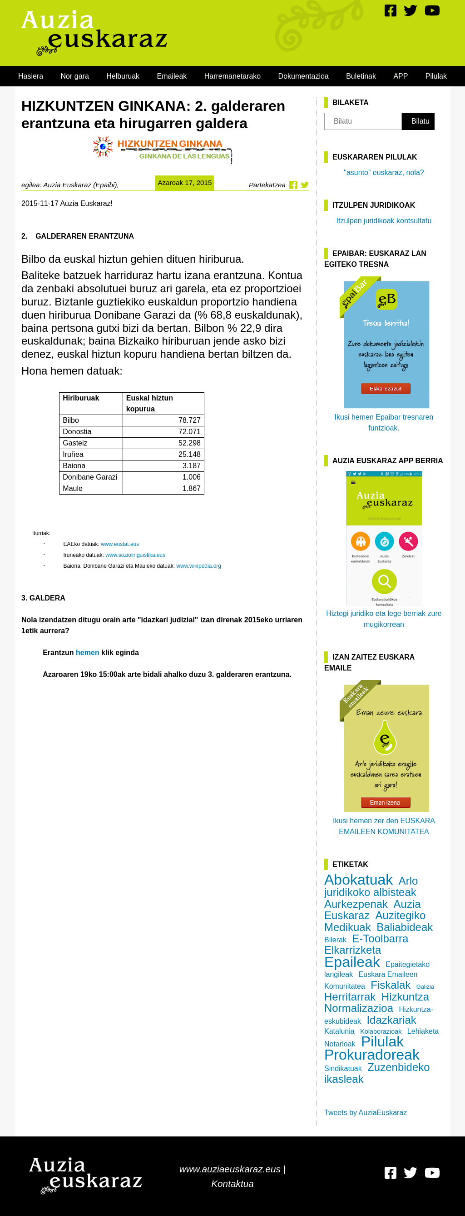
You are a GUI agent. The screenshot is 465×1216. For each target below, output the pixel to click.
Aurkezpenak (356, 904)
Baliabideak (404, 927)
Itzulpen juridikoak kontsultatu (384, 221)
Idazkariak (391, 1020)
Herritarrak (350, 997)
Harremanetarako (232, 76)
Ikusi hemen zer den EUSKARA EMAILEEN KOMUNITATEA (384, 757)
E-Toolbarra (380, 938)
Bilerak (335, 940)
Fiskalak (391, 985)
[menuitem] (31, 76)
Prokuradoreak (372, 1054)
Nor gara (75, 76)
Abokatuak (358, 879)
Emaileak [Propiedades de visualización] (172, 76)
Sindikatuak (343, 1068)
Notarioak (339, 1044)
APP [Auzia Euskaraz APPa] (400, 76)
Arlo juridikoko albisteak (371, 886)
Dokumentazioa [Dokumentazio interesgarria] (303, 76)
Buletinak (361, 76)
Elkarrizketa (352, 950)
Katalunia (339, 1031)
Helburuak (122, 76)
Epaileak (352, 962)
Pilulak (436, 76)
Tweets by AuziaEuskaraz (365, 1112)
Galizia (425, 986)
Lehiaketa (423, 1031)
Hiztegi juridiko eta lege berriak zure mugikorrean (383, 549)
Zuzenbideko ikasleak (377, 1073)
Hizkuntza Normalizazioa (376, 1002)
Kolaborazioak (380, 1031)
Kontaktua (232, 1183)
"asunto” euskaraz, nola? (384, 172)
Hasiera (30, 76)
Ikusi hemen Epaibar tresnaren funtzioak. (384, 353)
